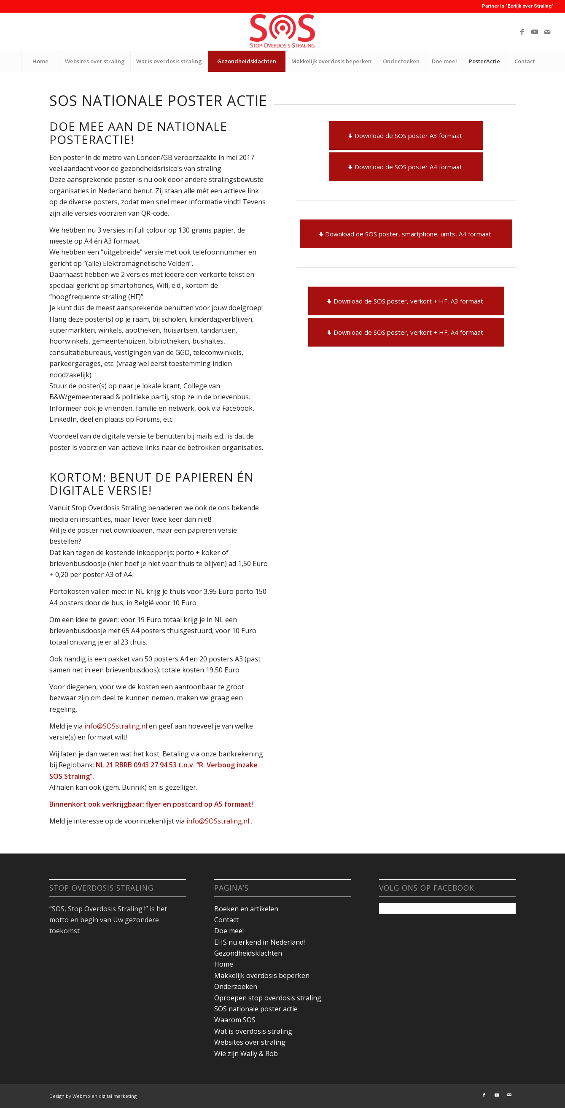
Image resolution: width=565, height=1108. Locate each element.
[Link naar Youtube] (534, 31)
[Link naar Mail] (547, 31)
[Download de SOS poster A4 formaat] (406, 166)
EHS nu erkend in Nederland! (259, 942)
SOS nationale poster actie (256, 1008)
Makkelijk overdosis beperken (261, 975)
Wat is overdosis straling (253, 1031)
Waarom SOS (235, 1019)
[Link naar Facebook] (522, 31)
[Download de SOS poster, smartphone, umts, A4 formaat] (406, 233)
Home (223, 964)
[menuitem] (40, 61)
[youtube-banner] (282, 32)
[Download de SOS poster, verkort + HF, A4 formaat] (406, 332)
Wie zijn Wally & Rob (246, 1053)
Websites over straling (249, 1042)
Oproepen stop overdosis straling (267, 997)
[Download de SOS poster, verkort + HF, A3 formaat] (406, 301)
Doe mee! (229, 930)
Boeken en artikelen (246, 908)
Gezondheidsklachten (248, 953)
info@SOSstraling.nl (116, 726)
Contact (226, 919)
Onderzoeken (235, 986)
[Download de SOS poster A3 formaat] (406, 135)
